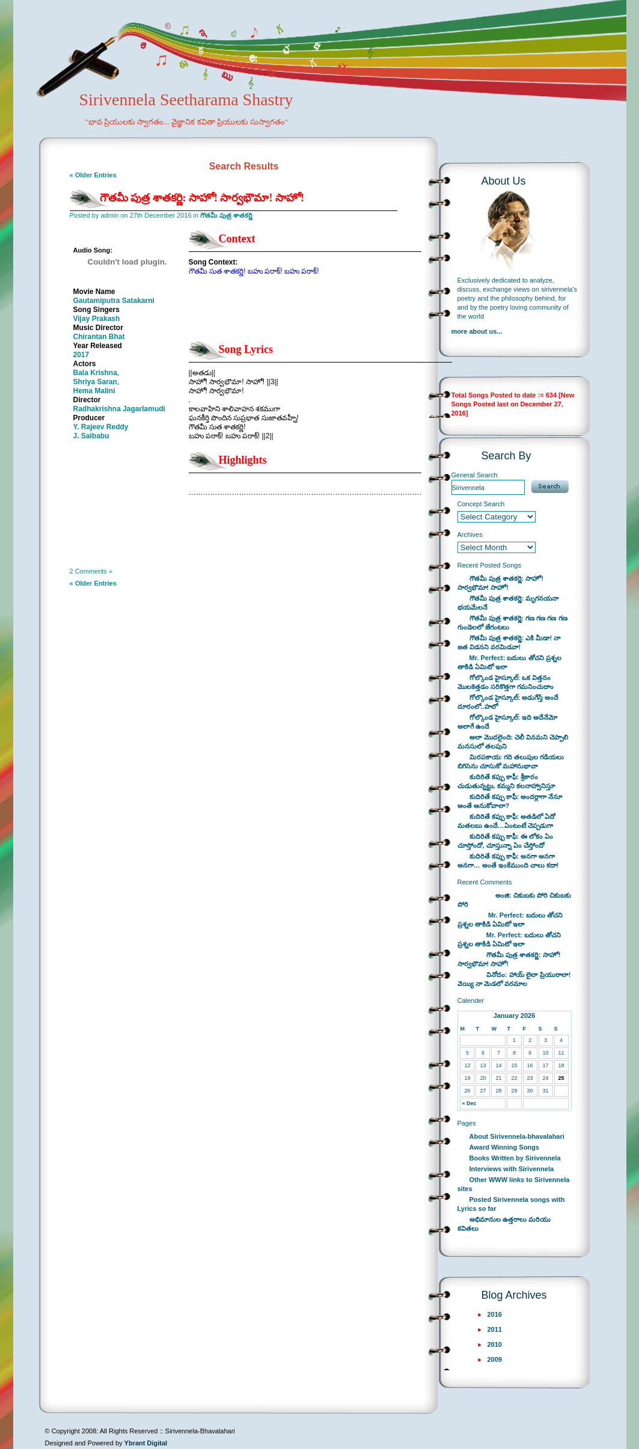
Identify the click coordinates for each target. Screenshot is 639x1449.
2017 (81, 355)
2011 (495, 1329)
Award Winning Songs (504, 1147)
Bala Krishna (95, 373)
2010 (495, 1344)
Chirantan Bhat (99, 336)
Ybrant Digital (146, 1443)
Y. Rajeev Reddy (101, 427)
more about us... (477, 331)
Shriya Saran (95, 382)
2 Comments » (91, 571)
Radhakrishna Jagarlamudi (119, 409)
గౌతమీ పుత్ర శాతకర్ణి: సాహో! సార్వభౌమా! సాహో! (202, 198)
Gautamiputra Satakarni (113, 300)
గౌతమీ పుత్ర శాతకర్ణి (226, 215)
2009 (495, 1359)
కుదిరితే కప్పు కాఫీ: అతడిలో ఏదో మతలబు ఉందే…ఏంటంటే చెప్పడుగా (506, 821)
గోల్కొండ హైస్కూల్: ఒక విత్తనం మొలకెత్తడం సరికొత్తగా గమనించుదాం (505, 682)
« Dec (469, 1103)
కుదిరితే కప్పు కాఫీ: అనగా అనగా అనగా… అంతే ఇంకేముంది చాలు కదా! (508, 861)
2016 (495, 1314)
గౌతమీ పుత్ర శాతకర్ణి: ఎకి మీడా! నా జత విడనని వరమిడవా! (509, 642)
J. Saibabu (91, 436)
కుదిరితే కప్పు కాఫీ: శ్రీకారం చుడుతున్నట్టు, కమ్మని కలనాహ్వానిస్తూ (506, 781)
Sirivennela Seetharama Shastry (169, 118)
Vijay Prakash (96, 318)
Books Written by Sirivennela (515, 1158)
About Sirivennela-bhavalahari (516, 1136)
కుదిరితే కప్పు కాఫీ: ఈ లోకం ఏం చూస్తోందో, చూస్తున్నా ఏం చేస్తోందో (505, 841)
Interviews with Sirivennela (511, 1168)
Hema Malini (94, 391)
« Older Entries (93, 175)
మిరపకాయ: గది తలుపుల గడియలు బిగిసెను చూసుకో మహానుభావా (510, 761)
